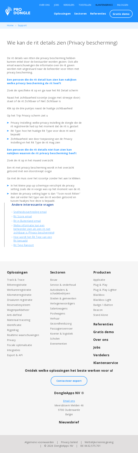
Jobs (56, 5)
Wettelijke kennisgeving (99, 442)
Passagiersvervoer (61, 328)
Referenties (98, 13)
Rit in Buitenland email (27, 221)
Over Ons (44, 5)
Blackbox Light (102, 300)
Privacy (11, 340)
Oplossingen (62, 13)
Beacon (98, 310)
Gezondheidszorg (61, 323)
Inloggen (122, 5)
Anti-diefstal (14, 315)
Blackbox (98, 294)
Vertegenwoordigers (62, 303)
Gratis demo (121, 14)
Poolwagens (57, 313)
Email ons (69, 401)
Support (22, 25)
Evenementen (58, 343)
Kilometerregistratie (19, 294)
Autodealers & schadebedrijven (60, 291)
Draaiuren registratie (19, 300)
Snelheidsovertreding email (30, 212)
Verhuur (55, 318)
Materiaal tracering (18, 320)
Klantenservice (104, 5)
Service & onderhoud (63, 284)
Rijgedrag (13, 330)
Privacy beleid (69, 442)
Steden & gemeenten (63, 298)
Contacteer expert (69, 380)
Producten (102, 272)
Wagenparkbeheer (18, 310)
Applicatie (99, 279)
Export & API (15, 355)
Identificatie (14, 325)
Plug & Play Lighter (105, 289)
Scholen (55, 338)
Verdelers (68, 5)
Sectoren (80, 13)
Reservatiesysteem (18, 305)
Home (10, 25)
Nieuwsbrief (69, 422)
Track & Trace (15, 279)
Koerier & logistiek (61, 333)
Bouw (53, 279)
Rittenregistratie (17, 284)
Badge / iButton (103, 305)
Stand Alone (100, 315)
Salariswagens (59, 308)
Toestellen (85, 5)
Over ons (100, 339)
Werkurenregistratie (19, 289)
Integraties (13, 350)
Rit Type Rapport (23, 245)
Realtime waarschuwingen (23, 335)
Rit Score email (22, 216)
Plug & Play (100, 284)
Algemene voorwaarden (39, 442)
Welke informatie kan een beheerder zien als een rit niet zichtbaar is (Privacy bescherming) (33, 229)
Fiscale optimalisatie (19, 345)
